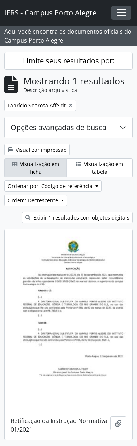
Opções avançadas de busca (58, 127)
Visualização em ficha (35, 168)
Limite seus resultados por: (68, 61)
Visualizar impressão (37, 149)
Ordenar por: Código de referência (51, 186)
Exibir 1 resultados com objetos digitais (77, 217)
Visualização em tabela (99, 168)
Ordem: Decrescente (34, 200)
